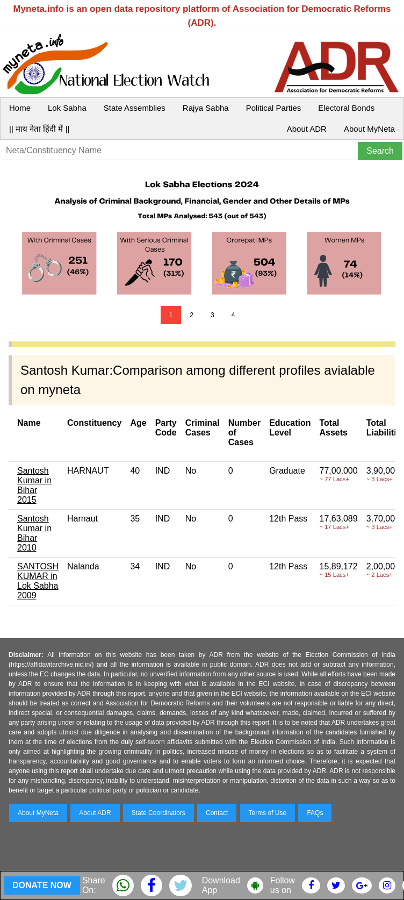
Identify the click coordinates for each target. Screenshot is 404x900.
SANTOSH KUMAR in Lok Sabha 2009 (38, 581)
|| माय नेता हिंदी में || (39, 128)
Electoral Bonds (346, 107)
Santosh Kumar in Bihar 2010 (34, 533)
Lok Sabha (67, 107)
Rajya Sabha (206, 107)
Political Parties (273, 107)
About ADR (307, 128)
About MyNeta (369, 128)
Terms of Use (268, 813)
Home (20, 107)
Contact (217, 813)
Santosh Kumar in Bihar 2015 (34, 485)
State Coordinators (158, 813)
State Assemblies (134, 107)
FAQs (315, 813)
